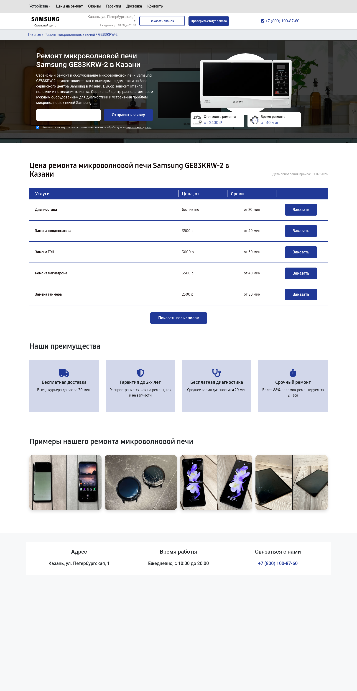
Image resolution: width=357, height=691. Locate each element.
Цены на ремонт (69, 6)
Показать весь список (178, 317)
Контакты (155, 6)
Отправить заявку (128, 114)
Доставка (134, 6)
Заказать (301, 209)
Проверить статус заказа (209, 21)
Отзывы (94, 6)
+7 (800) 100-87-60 (278, 563)
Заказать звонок (162, 21)
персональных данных (138, 127)
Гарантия (113, 6)
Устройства (38, 6)
